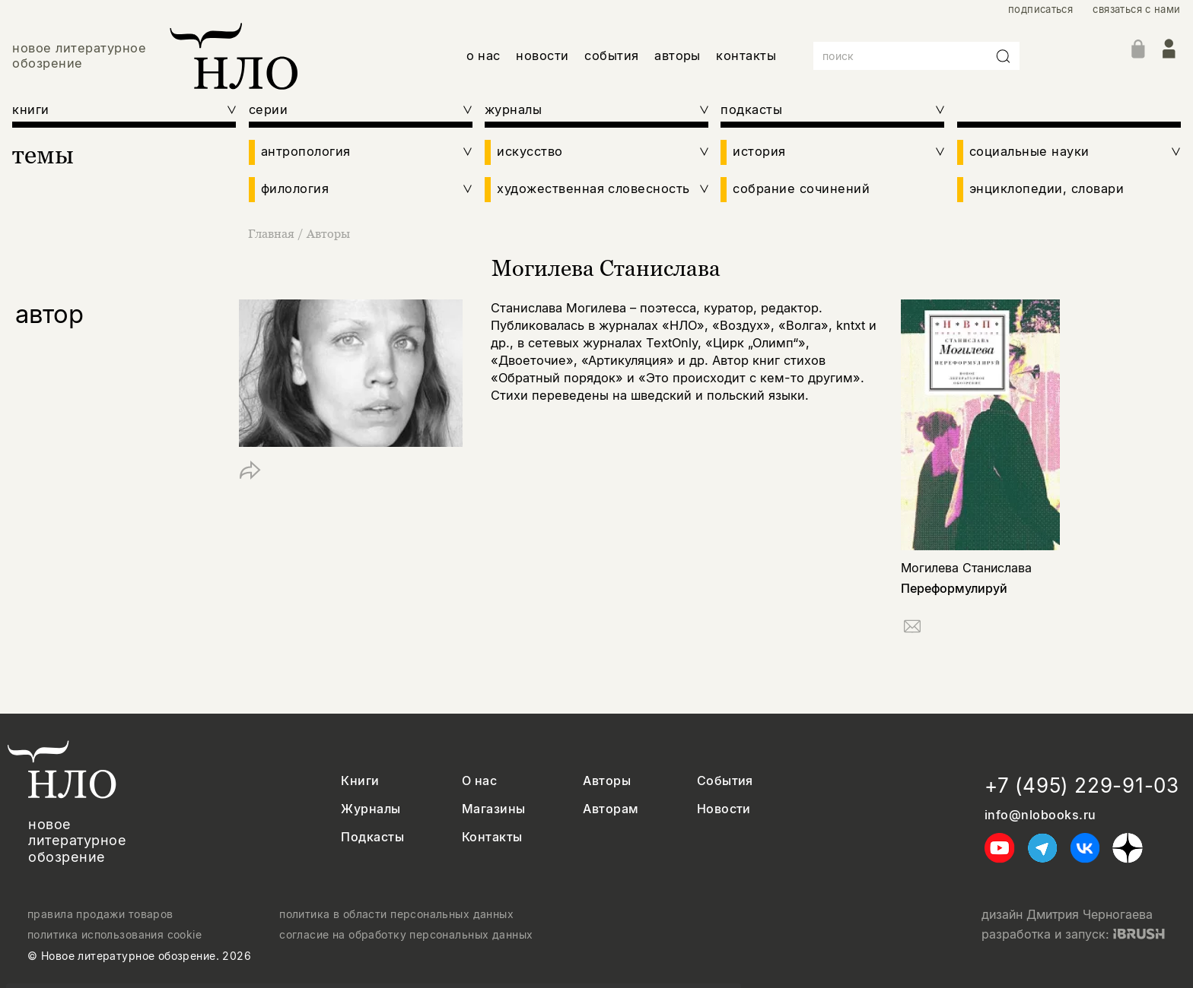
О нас (479, 781)
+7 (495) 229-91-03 (1082, 785)
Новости (724, 809)
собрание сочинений (801, 189)
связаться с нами (1136, 9)
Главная (272, 233)
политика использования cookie (114, 935)
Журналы (370, 809)
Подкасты (372, 837)
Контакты (492, 837)
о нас (483, 55)
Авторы (328, 233)
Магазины (494, 809)
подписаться (1040, 9)
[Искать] (1003, 56)
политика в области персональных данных (396, 914)
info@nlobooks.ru (1040, 815)
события (611, 55)
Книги (360, 781)
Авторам (610, 809)
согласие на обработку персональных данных (406, 935)
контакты (746, 55)
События (725, 781)
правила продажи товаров (100, 914)
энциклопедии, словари (1046, 189)
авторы (677, 55)
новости (542, 55)
